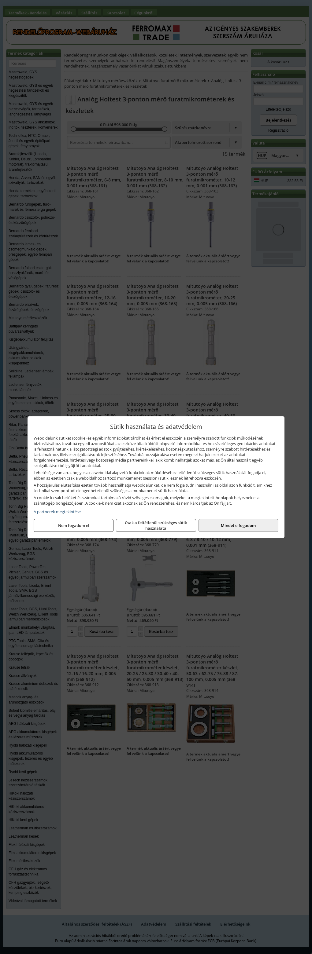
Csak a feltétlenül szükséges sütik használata (156, 525)
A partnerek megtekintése (57, 511)
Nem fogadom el (73, 525)
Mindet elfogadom (238, 525)
